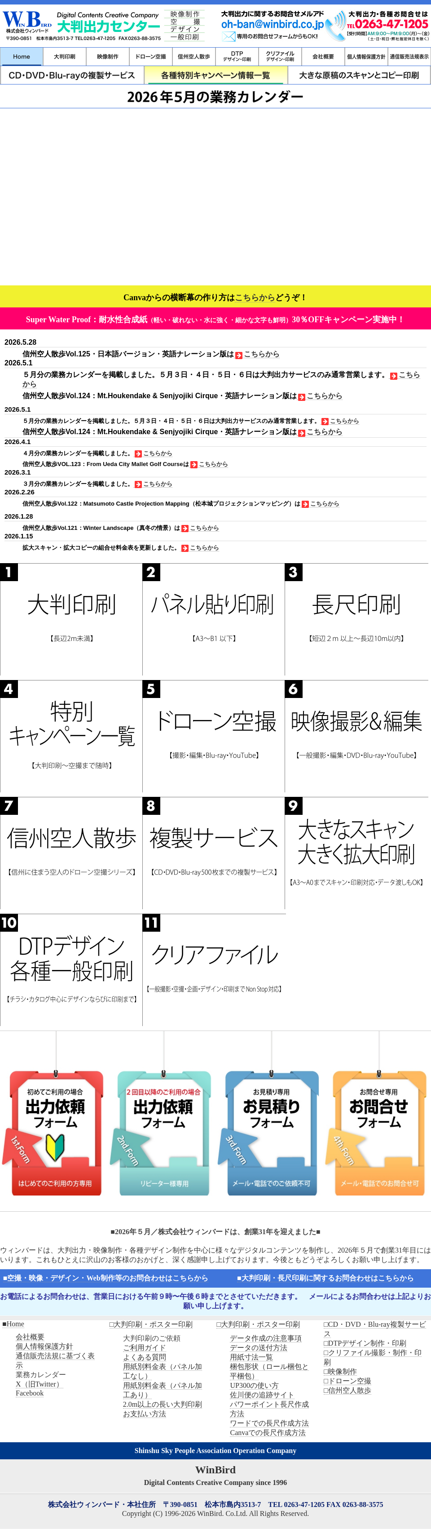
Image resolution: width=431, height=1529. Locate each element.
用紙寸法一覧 (251, 1357)
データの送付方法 (258, 1347)
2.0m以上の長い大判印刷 (162, 1404)
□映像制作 (340, 1371)
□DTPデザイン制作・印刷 (365, 1343)
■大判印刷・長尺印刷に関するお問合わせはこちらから (325, 1278)
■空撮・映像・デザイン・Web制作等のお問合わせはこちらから (105, 1278)
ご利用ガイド (144, 1347)
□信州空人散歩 (347, 1390)
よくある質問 (144, 1357)
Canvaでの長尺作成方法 (268, 1432)
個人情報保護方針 (44, 1346)
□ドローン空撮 (347, 1381)
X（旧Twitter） (39, 1384)
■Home (13, 1324)
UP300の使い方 (254, 1385)
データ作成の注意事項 (266, 1338)
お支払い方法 (144, 1414)
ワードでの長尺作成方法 (269, 1423)
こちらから (255, 297)
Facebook (30, 1393)
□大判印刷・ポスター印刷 (151, 1324)
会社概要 (30, 1337)
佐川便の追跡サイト (262, 1395)
